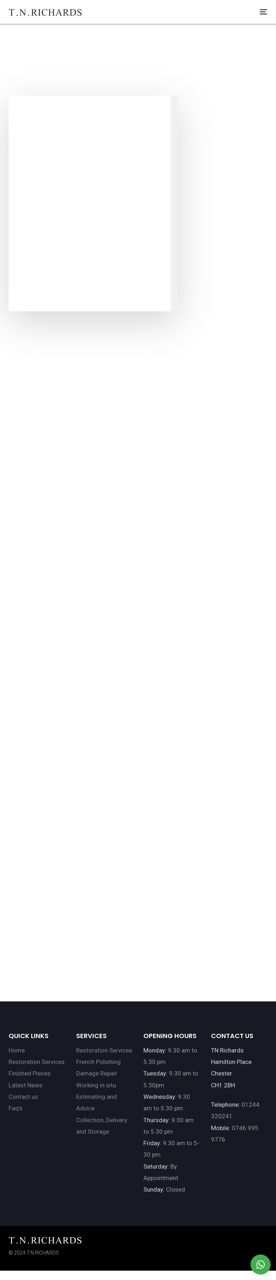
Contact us (23, 1096)
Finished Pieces (30, 1073)
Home (17, 1050)
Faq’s (16, 1108)
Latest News (25, 1085)
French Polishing (98, 1061)
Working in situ (96, 1085)
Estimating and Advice (96, 1102)
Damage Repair (96, 1073)
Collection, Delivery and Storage (101, 1125)
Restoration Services (37, 1061)
